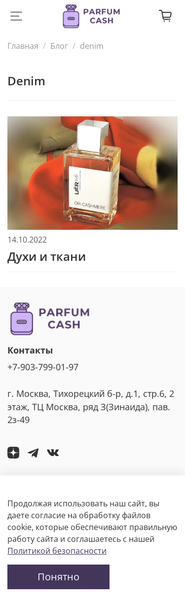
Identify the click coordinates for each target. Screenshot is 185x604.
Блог (59, 45)
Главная (22, 45)
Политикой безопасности (57, 550)
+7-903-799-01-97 (42, 367)
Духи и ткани (46, 256)
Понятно (58, 576)
